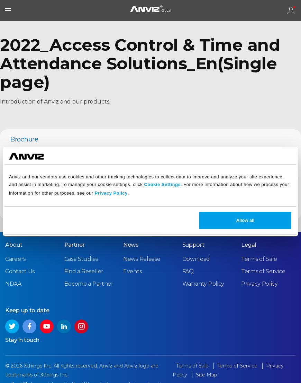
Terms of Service (263, 271)
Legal (248, 245)
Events (132, 271)
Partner (74, 245)
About (13, 245)
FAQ (188, 271)
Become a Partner (88, 284)
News (131, 245)
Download (196, 259)
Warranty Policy (203, 284)
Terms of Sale (259, 259)
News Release (141, 259)
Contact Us (20, 271)
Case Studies (81, 259)
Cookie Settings (162, 184)
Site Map (206, 375)
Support (193, 245)
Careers (15, 259)
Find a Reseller (84, 271)
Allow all (245, 220)
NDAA (13, 284)
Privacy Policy (111, 193)
